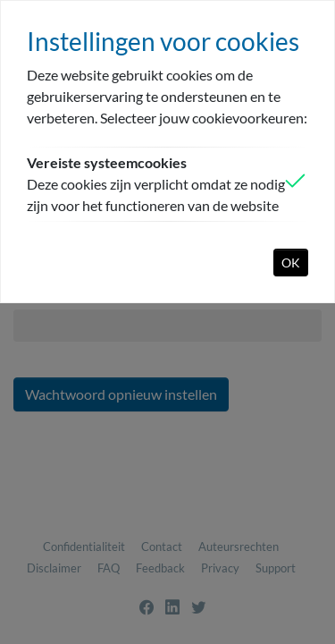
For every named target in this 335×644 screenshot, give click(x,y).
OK (290, 262)
